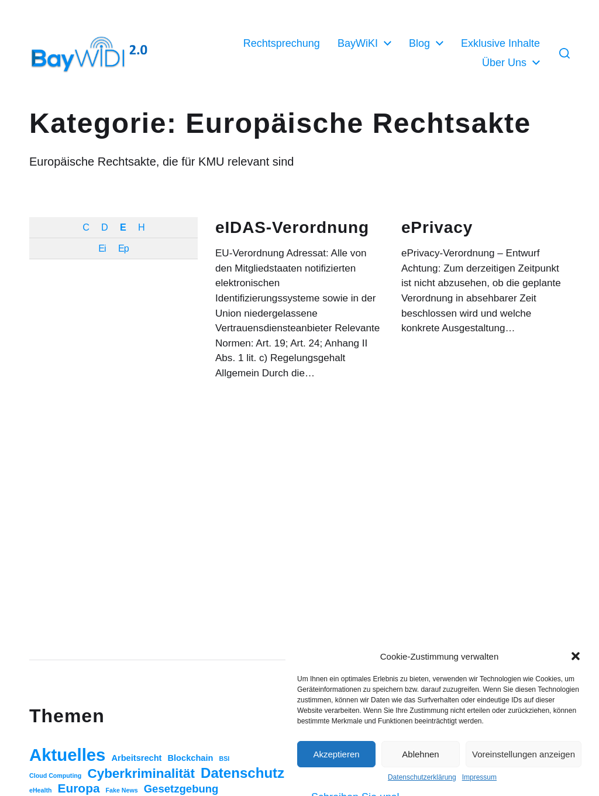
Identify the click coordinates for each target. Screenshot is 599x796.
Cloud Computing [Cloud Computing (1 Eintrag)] (55, 775)
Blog (419, 43)
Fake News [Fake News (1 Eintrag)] (122, 790)
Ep (123, 248)
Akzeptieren (336, 754)
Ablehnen (420, 754)
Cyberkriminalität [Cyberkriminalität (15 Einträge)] (141, 773)
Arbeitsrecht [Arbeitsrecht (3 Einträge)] (136, 758)
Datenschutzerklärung (422, 777)
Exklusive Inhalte (500, 43)
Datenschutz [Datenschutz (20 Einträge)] (242, 773)
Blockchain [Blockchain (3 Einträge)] (191, 758)
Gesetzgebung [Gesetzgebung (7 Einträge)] (181, 789)
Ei (101, 248)
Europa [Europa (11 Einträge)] (79, 788)
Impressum (479, 777)
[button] (575, 656)
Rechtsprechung (281, 43)
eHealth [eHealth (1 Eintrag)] (40, 790)
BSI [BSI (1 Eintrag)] (224, 758)
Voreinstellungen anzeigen (523, 754)
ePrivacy (437, 227)
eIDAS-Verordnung (292, 227)
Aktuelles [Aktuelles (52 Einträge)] (67, 754)
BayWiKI (358, 43)
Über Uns (504, 62)
